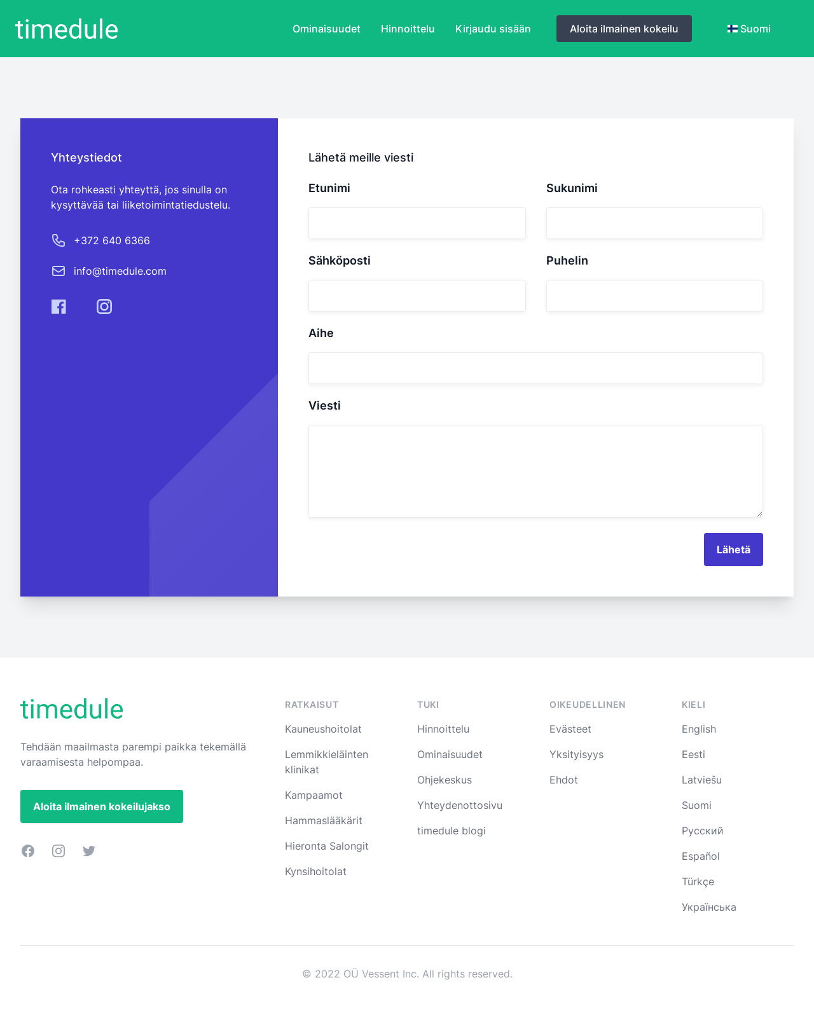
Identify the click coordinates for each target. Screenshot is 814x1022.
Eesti (693, 754)
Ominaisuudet (327, 28)
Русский (703, 830)
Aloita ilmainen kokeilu (624, 28)
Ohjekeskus (444, 779)
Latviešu (702, 779)
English (699, 728)
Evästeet (570, 728)
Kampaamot (314, 795)
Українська (709, 907)
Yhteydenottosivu (459, 805)
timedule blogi (451, 830)
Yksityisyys (576, 754)
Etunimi (329, 188)
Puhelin (567, 260)
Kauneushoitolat (323, 728)
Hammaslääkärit (323, 820)
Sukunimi (572, 188)
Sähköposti (339, 260)
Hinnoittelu (408, 28)
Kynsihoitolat (316, 871)
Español (701, 856)
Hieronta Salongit (327, 845)
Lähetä (733, 549)
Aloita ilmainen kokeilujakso (101, 806)
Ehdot (563, 779)
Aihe (321, 333)
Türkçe (698, 881)
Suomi (697, 805)
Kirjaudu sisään (493, 28)
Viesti (324, 405)
